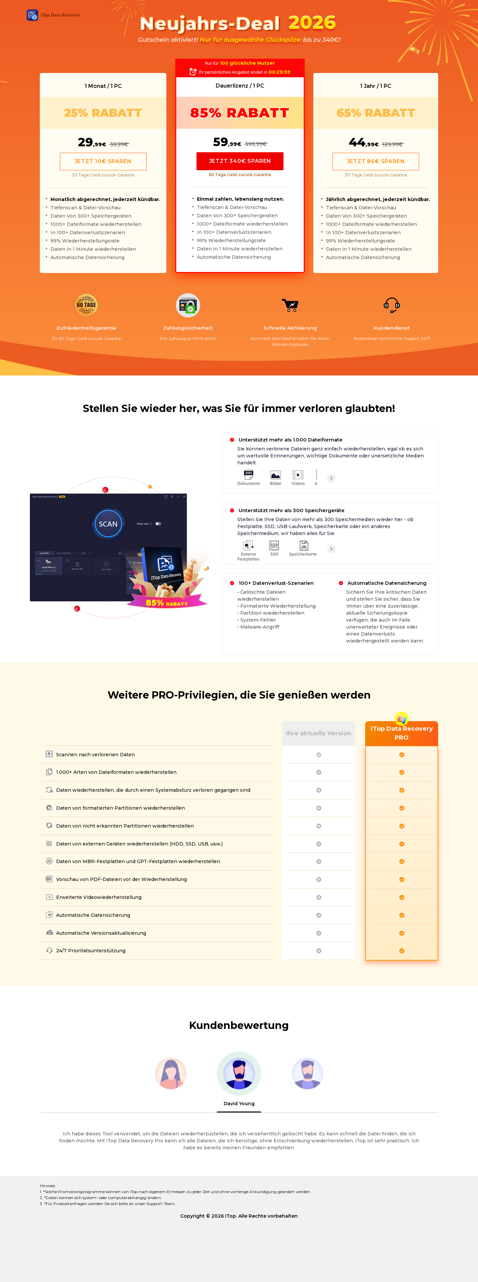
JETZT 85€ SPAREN (376, 161)
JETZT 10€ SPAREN (103, 161)
